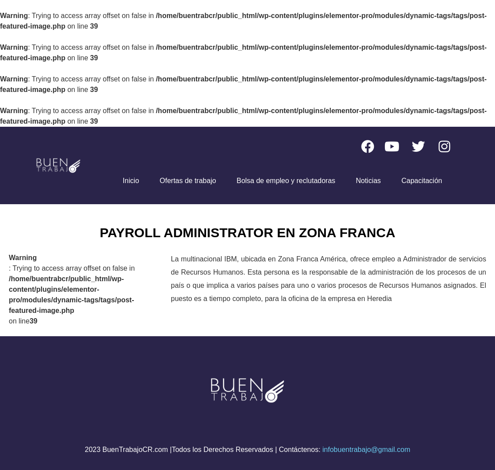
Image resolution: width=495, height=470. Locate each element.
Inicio (131, 180)
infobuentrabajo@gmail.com (366, 449)
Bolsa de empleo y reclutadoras (285, 180)
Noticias (368, 180)
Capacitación (421, 180)
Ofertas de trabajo (188, 180)
